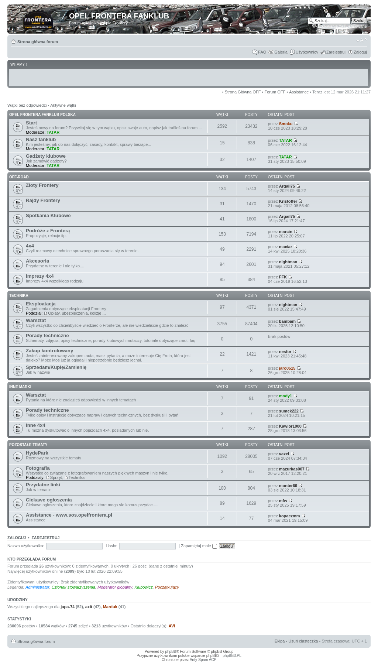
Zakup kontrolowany (49, 350)
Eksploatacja (41, 303)
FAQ (262, 52)
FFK (283, 277)
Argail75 (287, 186)
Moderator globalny (114, 587)
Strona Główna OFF (243, 92)
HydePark (37, 453)
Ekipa (280, 641)
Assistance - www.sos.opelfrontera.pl (69, 515)
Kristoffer (288, 201)
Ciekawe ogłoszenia (49, 500)
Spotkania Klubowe (48, 215)
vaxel (284, 454)
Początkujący (167, 587)
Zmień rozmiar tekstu (361, 40)
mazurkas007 (292, 469)
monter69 (288, 485)
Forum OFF (274, 92)
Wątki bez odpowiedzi (27, 105)
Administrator (37, 587)
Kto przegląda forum (31, 559)
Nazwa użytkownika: (25, 546)
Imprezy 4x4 (40, 276)
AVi (172, 626)
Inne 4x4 (35, 425)
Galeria (280, 52)
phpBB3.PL (232, 656)
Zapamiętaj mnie (199, 546)
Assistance (299, 92)
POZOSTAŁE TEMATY (28, 445)
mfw (283, 501)
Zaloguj (360, 52)
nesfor (285, 351)
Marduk (110, 606)
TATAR (53, 132)
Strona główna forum (37, 42)
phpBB (170, 652)
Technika (77, 477)
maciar (285, 246)
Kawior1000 (290, 426)
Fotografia (37, 468)
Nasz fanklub (41, 139)
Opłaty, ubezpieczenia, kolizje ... (77, 313)
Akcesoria (37, 261)
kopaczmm (289, 516)
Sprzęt (56, 477)
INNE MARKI (20, 387)
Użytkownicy (307, 52)
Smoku (286, 123)
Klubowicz (143, 587)
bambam (287, 321)
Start (31, 123)
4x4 (30, 246)
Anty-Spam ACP (203, 660)
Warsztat (36, 320)
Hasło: (111, 546)
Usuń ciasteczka (303, 641)
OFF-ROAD (19, 177)
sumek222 (289, 411)
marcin (285, 231)
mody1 (285, 396)
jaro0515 (287, 368)
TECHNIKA (18, 296)
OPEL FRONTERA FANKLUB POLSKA (42, 115)
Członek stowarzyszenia (73, 587)
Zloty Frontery (42, 185)
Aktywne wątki (63, 105)
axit (88, 606)
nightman (288, 262)
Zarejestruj (336, 52)
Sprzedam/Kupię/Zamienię (56, 367)
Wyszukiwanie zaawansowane (339, 26)
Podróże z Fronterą (48, 230)
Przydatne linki (43, 484)
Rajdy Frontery (43, 200)
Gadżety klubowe (46, 156)
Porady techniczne (47, 335)
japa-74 (68, 606)
